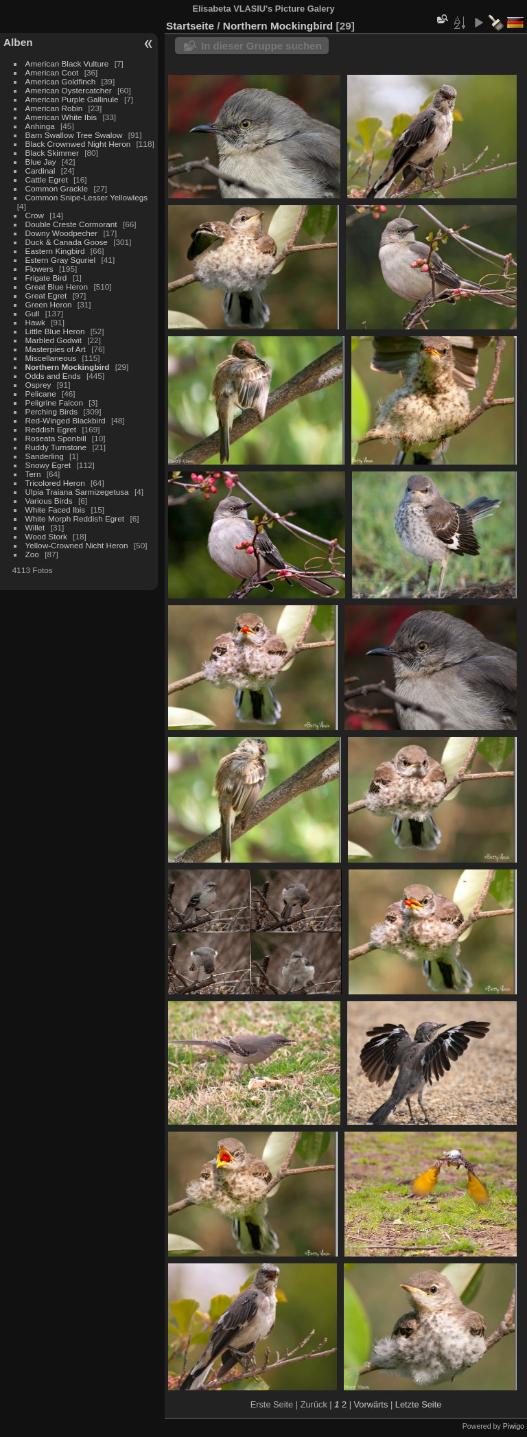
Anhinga (40, 125)
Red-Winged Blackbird (65, 420)
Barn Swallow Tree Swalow (74, 134)
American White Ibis (61, 117)
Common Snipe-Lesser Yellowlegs (86, 197)
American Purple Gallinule (72, 99)
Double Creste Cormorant (71, 224)
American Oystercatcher (68, 90)
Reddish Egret (51, 429)
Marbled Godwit (53, 340)
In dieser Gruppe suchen (261, 45)
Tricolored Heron (55, 482)
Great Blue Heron (57, 286)
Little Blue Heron (55, 331)
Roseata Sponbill (55, 438)
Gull (32, 313)
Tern (33, 473)
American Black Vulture (67, 63)
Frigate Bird (46, 277)
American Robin (54, 108)
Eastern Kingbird (55, 250)
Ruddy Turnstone (56, 447)
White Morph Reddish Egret (75, 518)
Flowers (39, 268)
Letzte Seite (418, 1404)
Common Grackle (57, 188)
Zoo (32, 554)
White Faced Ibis (55, 509)
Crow (34, 215)
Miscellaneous (51, 357)
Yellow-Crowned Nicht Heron (76, 545)
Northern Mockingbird (67, 366)
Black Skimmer (52, 152)
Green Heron (48, 304)
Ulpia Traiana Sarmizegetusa (77, 491)
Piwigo (513, 1426)
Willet (35, 527)
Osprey (38, 384)
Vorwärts (371, 1404)
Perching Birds (51, 411)
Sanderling (44, 456)
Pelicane (40, 393)
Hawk (35, 322)
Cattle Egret (46, 179)
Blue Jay (40, 161)
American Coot (52, 72)
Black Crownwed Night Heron (78, 143)
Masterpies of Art (55, 348)
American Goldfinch (60, 81)
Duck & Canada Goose (66, 241)
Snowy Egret (48, 464)
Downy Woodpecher (61, 233)
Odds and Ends (53, 375)
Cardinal (40, 170)
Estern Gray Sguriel (60, 259)
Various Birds (49, 500)
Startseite (190, 26)
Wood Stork (46, 536)
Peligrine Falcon (54, 402)
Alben (18, 42)
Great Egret (46, 295)
